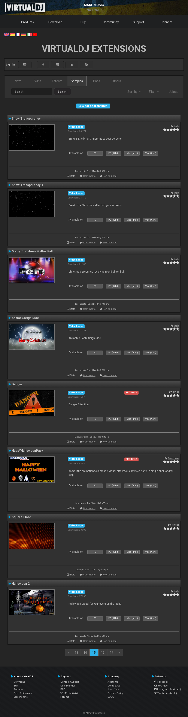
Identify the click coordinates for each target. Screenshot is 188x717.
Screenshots (20, 696)
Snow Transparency (26, 118)
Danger (17, 384)
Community (111, 22)
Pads (96, 81)
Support (138, 22)
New (18, 81)
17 (111, 652)
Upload (173, 91)
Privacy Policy (115, 693)
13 (76, 652)
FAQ (62, 689)
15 (94, 652)
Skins (37, 81)
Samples (77, 81)
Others (116, 81)
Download (55, 22)
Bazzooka (173, 458)
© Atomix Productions (94, 713)
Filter (154, 91)
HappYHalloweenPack (27, 450)
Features (18, 689)
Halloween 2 (21, 583)
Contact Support (69, 681)
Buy (83, 22)
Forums (64, 696)
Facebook (161, 681)
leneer (175, 524)
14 (85, 652)
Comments (89, 176)
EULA (110, 696)
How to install (110, 176)
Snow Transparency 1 (27, 185)
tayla (176, 126)
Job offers (113, 689)
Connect (166, 22)
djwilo (175, 391)
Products (27, 22)
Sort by (133, 91)
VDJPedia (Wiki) (69, 693)
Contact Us (113, 685)
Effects (57, 81)
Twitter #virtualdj (165, 693)
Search (62, 91)
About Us (112, 681)
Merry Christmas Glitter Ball (32, 251)
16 (102, 652)
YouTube (160, 685)
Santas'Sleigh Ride (25, 318)
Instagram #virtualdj (167, 689)
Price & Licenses (22, 693)
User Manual (67, 685)
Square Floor (21, 517)
